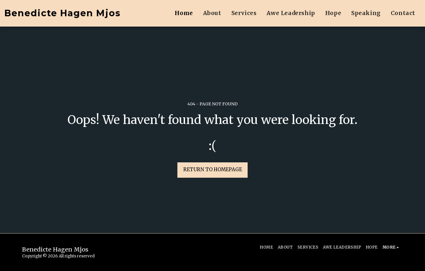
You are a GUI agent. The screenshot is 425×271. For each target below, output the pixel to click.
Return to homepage (212, 169)
